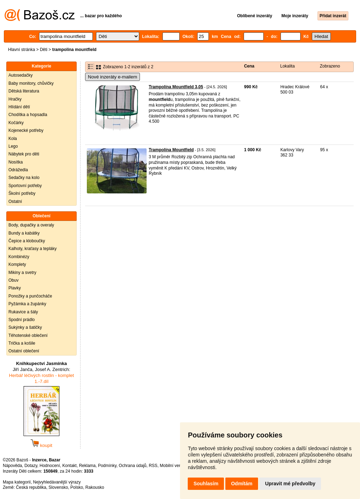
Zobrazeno (330, 66)
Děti (43, 49)
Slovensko (58, 487)
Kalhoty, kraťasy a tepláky (32, 248)
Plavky (14, 288)
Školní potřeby (22, 193)
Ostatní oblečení (23, 350)
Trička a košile (21, 343)
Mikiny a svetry (22, 272)
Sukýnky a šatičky (25, 327)
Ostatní (15, 201)
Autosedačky (20, 75)
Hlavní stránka (21, 49)
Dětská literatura (23, 91)
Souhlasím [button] (205, 483)
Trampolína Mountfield (171, 149)
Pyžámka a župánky (27, 303)
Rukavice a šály (23, 311)
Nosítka (15, 162)
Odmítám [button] (241, 483)
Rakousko (94, 487)
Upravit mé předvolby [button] (290, 483)
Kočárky (16, 122)
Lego (13, 146)
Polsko (76, 487)
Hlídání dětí (19, 106)
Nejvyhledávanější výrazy (57, 482)
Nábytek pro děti (23, 154)
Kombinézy (18, 256)
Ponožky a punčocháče (30, 296)
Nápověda (12, 465)
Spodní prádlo (21, 319)
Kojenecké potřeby (25, 130)
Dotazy (30, 465)
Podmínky (107, 465)
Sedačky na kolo (23, 177)
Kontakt (69, 465)
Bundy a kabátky (24, 233)
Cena (249, 66)
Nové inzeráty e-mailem (112, 76)
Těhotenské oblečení (27, 335)
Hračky (14, 99)
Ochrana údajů (133, 465)
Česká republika (31, 487)
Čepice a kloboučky (26, 240)
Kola (12, 138)
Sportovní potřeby (25, 185)
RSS (153, 465)
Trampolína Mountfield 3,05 (176, 86)
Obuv (13, 280)
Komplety (17, 264)
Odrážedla (18, 169)
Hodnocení (50, 465)
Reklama (87, 465)
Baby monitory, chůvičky (31, 83)
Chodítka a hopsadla (27, 114)
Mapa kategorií (17, 482)
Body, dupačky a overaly (31, 225)
